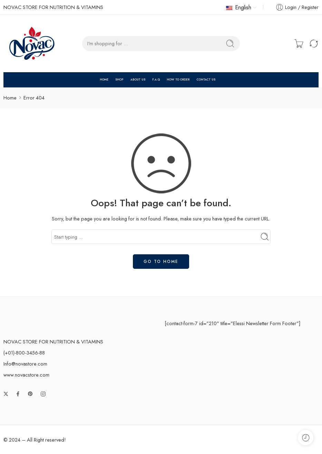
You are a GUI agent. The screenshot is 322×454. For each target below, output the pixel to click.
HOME (104, 79)
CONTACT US (206, 79)
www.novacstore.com (26, 374)
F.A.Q (156, 79)
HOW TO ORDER (178, 79)
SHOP (119, 79)
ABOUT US (137, 79)
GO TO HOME (161, 261)
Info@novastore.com (25, 363)
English (238, 7)
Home (10, 97)
